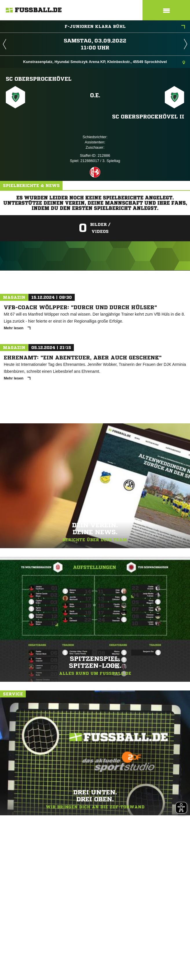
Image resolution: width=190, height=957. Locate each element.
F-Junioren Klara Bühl (125, 27)
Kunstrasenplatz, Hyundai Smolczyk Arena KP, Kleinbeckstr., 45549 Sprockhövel (104, 62)
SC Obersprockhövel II (148, 116)
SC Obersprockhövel (39, 78)
